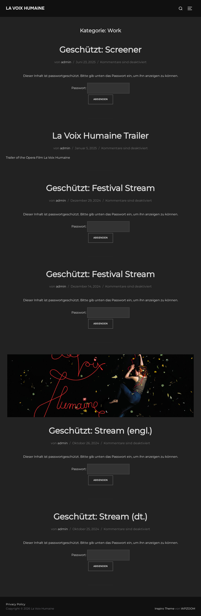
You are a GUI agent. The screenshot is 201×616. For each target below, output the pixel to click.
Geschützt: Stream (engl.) (100, 431)
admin (66, 62)
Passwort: (100, 88)
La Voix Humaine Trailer (100, 136)
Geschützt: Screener (100, 50)
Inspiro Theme (164, 608)
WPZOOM (188, 608)
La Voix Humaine (25, 8)
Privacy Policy (15, 604)
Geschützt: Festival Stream (100, 188)
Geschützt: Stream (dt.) (100, 516)
